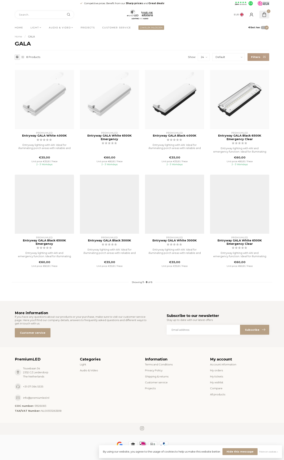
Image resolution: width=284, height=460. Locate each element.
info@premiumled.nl (36, 397)
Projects (88, 27)
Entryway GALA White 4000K (44, 135)
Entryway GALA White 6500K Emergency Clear (240, 242)
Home (19, 27)
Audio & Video (60, 27)
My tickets (216, 376)
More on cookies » (268, 451)
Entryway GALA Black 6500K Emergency (44, 242)
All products (217, 394)
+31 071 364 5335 (33, 386)
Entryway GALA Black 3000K (109, 240)
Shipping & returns (156, 376)
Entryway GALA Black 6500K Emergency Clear (239, 137)
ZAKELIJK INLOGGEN (151, 27)
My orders (216, 370)
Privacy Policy (154, 370)
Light (35, 27)
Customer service (116, 27)
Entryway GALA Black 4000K (174, 135)
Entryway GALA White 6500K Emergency (109, 137)
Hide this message (240, 451)
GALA (31, 36)
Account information (223, 364)
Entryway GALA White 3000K (174, 240)
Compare (216, 388)
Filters (258, 57)
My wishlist (216, 382)
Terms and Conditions (159, 364)
